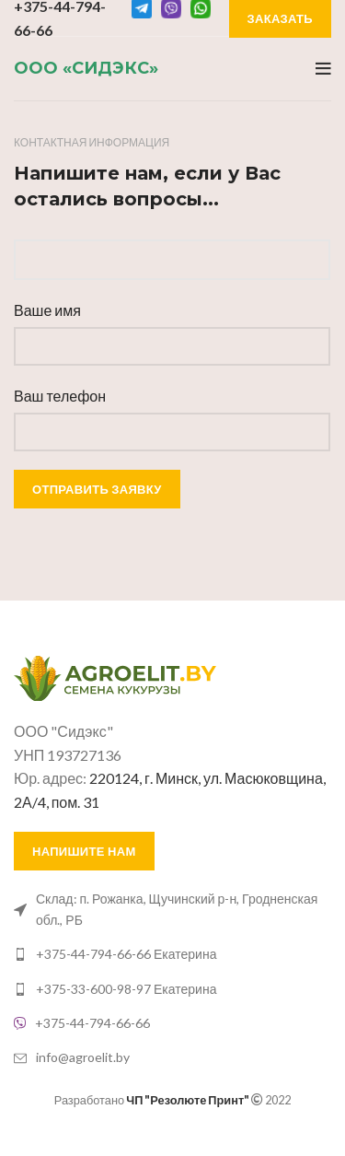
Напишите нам (84, 851)
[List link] (172, 909)
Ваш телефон (60, 395)
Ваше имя (47, 310)
